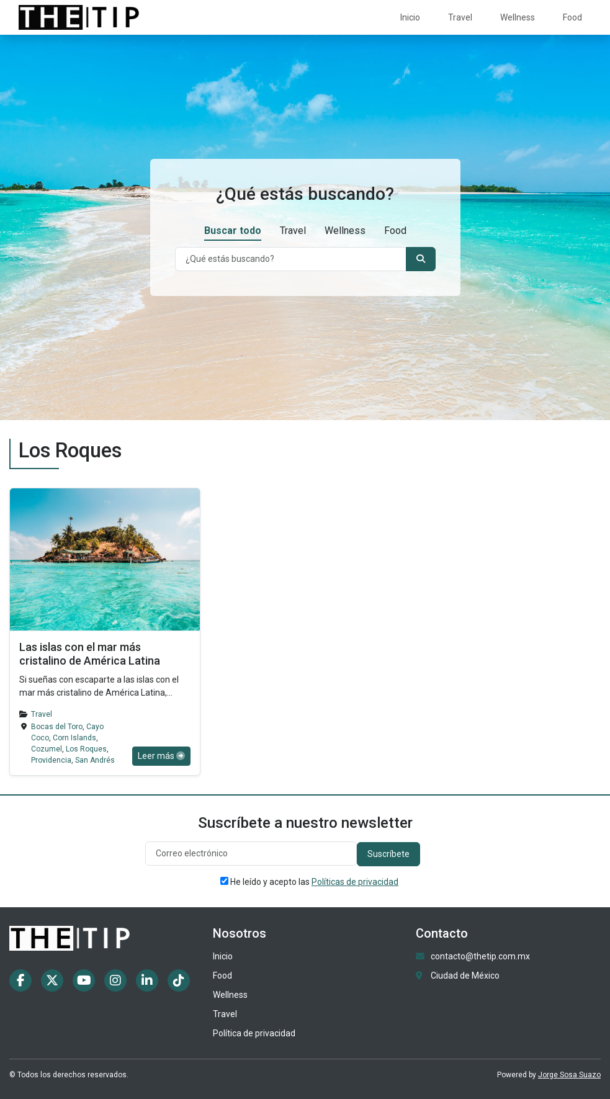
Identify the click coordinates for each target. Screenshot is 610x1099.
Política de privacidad (254, 1033)
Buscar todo (232, 230)
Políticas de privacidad (355, 882)
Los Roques (86, 749)
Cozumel (46, 749)
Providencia (51, 760)
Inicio (410, 17)
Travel (460, 17)
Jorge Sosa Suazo (569, 1074)
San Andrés (95, 760)
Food (572, 17)
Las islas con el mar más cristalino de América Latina (89, 653)
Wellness (517, 17)
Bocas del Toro (57, 726)
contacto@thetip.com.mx (480, 956)
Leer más (161, 756)
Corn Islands (74, 737)
